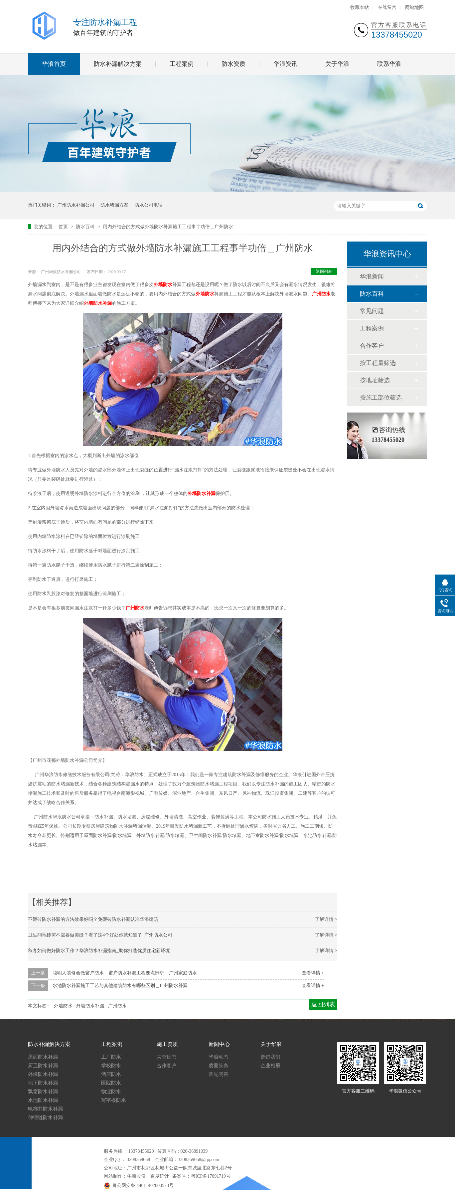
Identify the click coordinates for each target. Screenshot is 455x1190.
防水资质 (233, 64)
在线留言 (387, 7)
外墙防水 (163, 284)
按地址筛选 (375, 380)
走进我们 (270, 1057)
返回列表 (324, 271)
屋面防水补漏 (43, 1057)
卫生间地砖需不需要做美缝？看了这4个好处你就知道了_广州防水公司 (100, 935)
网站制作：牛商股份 (125, 1176)
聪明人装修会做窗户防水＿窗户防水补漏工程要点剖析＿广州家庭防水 (125, 972)
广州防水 (321, 293)
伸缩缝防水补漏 (45, 1117)
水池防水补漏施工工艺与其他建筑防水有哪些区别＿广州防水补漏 (120, 985)
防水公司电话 (149, 205)
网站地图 (414, 7)
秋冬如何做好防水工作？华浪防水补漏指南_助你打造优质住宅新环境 (99, 950)
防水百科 (86, 226)
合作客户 (372, 345)
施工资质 (167, 1044)
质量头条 (218, 1065)
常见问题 (372, 311)
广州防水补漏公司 (75, 205)
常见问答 (218, 1074)
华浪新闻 (372, 276)
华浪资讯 (285, 64)
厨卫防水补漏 (43, 1065)
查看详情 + (313, 972)
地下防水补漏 (43, 1083)
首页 (64, 226)
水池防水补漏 (43, 1100)
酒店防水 (111, 1074)
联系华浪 (389, 64)
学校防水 (111, 1065)
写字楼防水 (113, 1100)
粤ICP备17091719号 (211, 1176)
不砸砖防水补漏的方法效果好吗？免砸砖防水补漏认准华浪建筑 (93, 919)
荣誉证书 (167, 1057)
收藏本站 (359, 7)
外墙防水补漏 (98, 303)
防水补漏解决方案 (118, 64)
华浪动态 (218, 1057)
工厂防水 (111, 1057)
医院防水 (111, 1083)
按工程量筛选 (378, 363)
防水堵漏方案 (114, 205)
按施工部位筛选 (381, 397)
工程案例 (182, 64)
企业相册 (270, 1065)
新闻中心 (219, 1044)
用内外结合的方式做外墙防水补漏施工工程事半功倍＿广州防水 (168, 226)
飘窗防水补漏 (43, 1091)
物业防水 (111, 1091)
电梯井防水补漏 (45, 1108)
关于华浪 (337, 64)
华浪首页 (54, 64)
